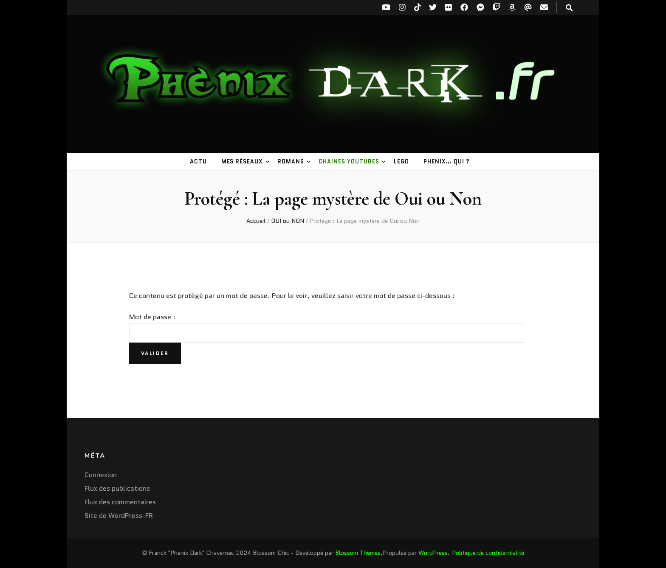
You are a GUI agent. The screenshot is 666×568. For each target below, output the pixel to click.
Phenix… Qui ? (446, 161)
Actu (198, 161)
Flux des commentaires (120, 502)
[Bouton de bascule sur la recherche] (569, 7)
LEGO (401, 161)
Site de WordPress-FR (119, 515)
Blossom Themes (358, 552)
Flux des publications (117, 488)
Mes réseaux (242, 161)
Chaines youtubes (349, 161)
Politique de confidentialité (488, 552)
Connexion (101, 475)
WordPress (433, 552)
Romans (290, 161)
